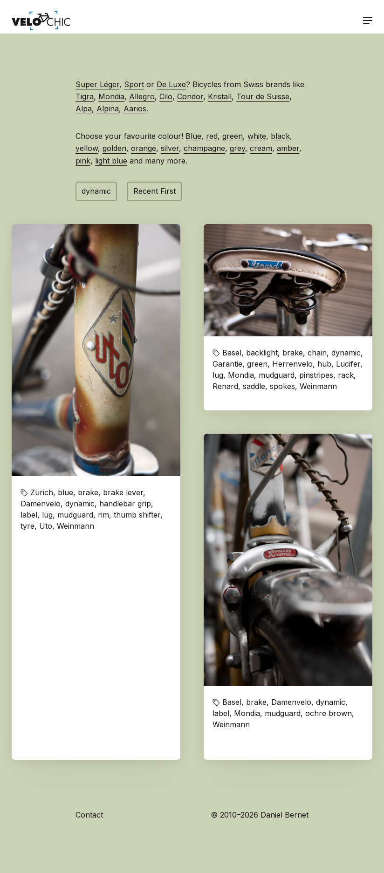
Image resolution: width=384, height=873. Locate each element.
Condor (190, 96)
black (280, 136)
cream (261, 148)
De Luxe (171, 84)
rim (103, 514)
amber (288, 148)
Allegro (142, 96)
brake (88, 492)
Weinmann (75, 526)
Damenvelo (41, 503)
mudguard (75, 514)
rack (346, 375)
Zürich (41, 492)
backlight (262, 352)
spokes (282, 386)
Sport (134, 84)
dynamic (96, 191)
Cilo (165, 96)
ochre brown (328, 713)
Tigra (84, 96)
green (232, 136)
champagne (204, 148)
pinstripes (316, 375)
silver (170, 148)
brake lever (123, 492)
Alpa (83, 108)
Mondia (111, 96)
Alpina (107, 108)
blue (65, 492)
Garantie (227, 363)
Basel (231, 352)
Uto (45, 526)
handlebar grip (125, 503)
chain (317, 352)
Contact (89, 814)
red (212, 136)
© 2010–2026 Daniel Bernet (260, 814)
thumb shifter (137, 514)
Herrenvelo (292, 363)
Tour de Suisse (262, 96)
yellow (86, 148)
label (29, 514)
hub (324, 363)
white (256, 136)
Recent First (154, 191)
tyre (27, 526)
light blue (111, 160)
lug (47, 514)
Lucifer (348, 363)
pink (82, 160)
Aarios (134, 108)
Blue (193, 136)
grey (237, 148)
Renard (225, 386)
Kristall (220, 96)
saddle (254, 386)
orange (143, 148)
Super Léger (97, 84)
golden (114, 148)
